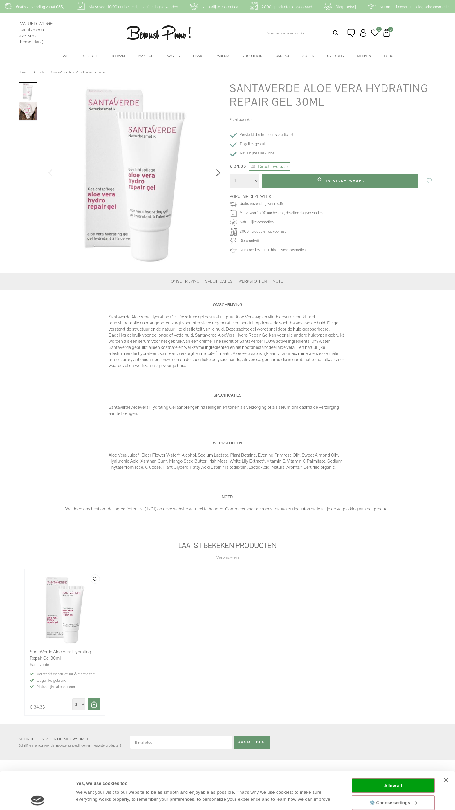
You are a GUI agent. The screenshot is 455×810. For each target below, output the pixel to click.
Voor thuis (252, 56)
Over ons (335, 56)
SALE (66, 56)
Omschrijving (185, 281)
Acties (308, 56)
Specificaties (218, 281)
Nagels (173, 56)
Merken (364, 56)
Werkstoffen (252, 281)
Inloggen (363, 32)
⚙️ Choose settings (393, 764)
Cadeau (282, 56)
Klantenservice (351, 32)
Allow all (393, 748)
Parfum (222, 56)
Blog (388, 56)
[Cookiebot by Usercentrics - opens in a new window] (37, 798)
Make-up (145, 56)
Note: (278, 281)
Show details (89, 798)
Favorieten (429, 181)
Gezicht (90, 56)
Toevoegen (94, 704)
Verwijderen (227, 557)
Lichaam (118, 56)
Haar (197, 56)
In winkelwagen (345, 180)
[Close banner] (446, 743)
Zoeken (335, 33)
